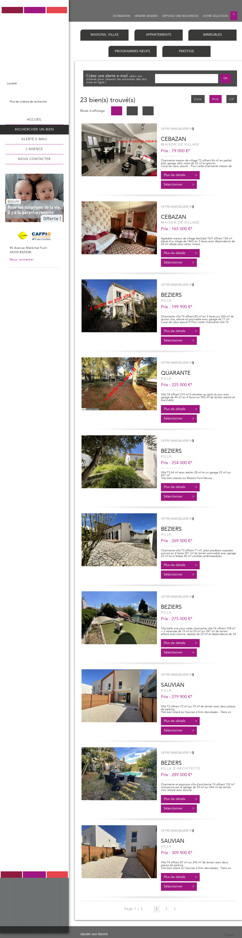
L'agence (34, 149)
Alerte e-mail (34, 139)
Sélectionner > (179, 184)
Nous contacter (34, 159)
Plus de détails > (180, 175)
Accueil (34, 119)
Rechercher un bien (34, 129)
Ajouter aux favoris (94, 934)
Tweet (229, 935)
